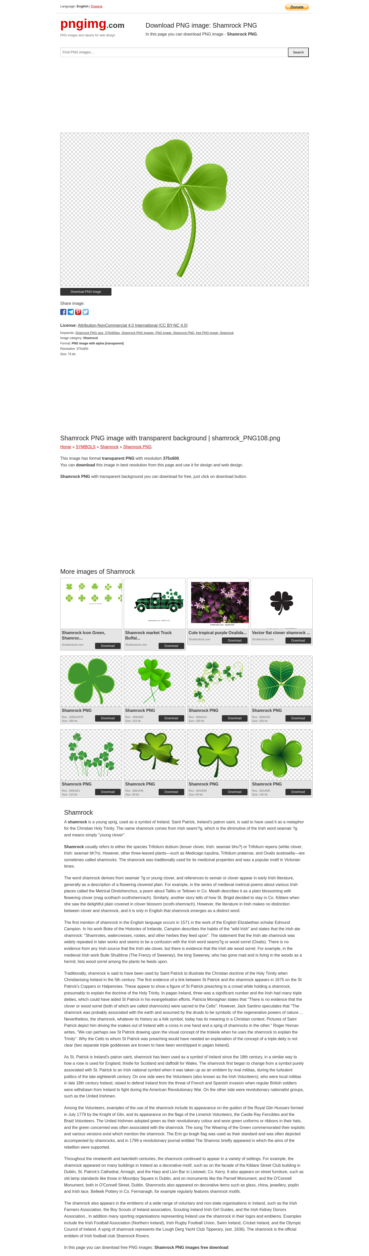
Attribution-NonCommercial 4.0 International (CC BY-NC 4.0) (133, 325)
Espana (96, 6)
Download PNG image (86, 292)
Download (108, 646)
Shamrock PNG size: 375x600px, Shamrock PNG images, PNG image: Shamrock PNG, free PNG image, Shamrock (154, 333)
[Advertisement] (184, 97)
